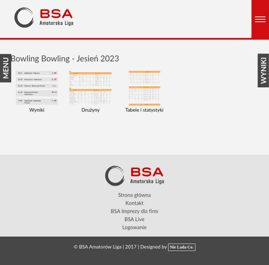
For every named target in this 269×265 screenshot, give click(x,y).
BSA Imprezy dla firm (134, 211)
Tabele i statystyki (144, 110)
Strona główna (134, 195)
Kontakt (134, 203)
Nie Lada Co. (182, 247)
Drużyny (91, 110)
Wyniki (36, 110)
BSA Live (134, 219)
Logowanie (134, 227)
